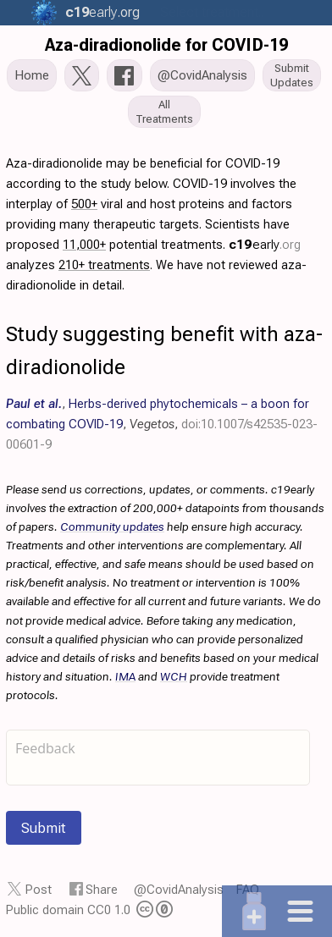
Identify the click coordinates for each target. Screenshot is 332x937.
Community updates (112, 526)
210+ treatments (104, 265)
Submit (43, 827)
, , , (162, 424)
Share (102, 889)
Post (38, 889)
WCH (173, 676)
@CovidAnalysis (179, 889)
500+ (84, 204)
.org (101, 12)
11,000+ (84, 244)
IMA (125, 676)
